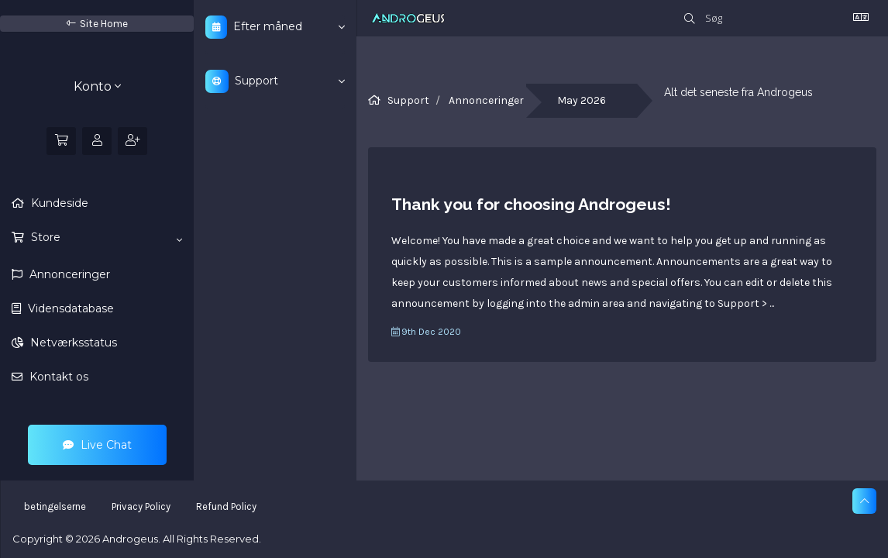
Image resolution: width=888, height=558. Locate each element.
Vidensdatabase (69, 308)
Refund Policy (226, 506)
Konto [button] (97, 86)
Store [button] (105, 238)
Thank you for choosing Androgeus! (531, 204)
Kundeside (58, 203)
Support (408, 100)
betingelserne (55, 506)
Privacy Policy (141, 506)
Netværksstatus (72, 343)
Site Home (97, 23)
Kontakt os (57, 377)
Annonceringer (68, 274)
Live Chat (97, 445)
